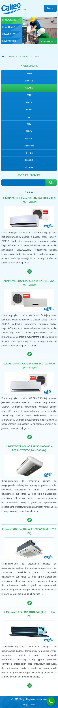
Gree (29, 95)
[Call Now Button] (50, 701)
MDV (29, 124)
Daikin (29, 73)
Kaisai (29, 109)
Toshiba (29, 167)
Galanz (29, 88)
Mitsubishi (29, 145)
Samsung (29, 160)
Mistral (29, 138)
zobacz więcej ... (47, 41)
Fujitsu (29, 80)
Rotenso (29, 153)
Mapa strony (29, 704)
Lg (29, 117)
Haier (29, 102)
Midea (29, 131)
